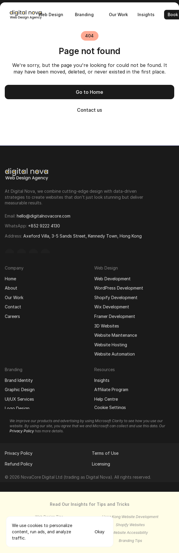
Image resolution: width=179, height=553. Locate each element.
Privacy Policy (19, 451)
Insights (101, 378)
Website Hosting (110, 343)
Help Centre (106, 397)
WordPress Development (118, 286)
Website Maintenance (115, 333)
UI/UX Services (19, 397)
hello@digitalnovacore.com (43, 213)
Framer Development (114, 315)
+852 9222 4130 (44, 223)
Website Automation (114, 352)
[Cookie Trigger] (110, 406)
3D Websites (106, 324)
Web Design (106, 266)
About (11, 286)
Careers (12, 315)
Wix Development (111, 305)
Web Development (112, 277)
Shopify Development (116, 296)
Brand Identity (19, 378)
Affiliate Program (111, 388)
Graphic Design (20, 388)
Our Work (14, 296)
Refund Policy (19, 462)
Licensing (101, 462)
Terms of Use (105, 451)
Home (10, 277)
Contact (13, 305)
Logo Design (17, 407)
